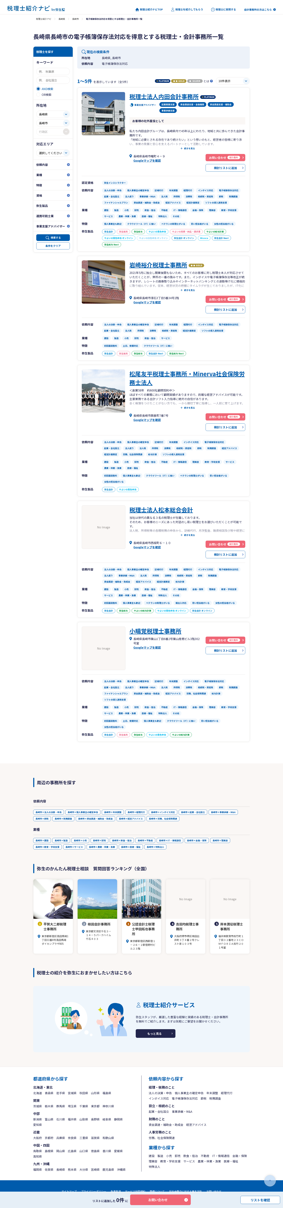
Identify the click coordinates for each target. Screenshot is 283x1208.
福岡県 (37, 1169)
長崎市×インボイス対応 (163, 812)
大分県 (83, 1169)
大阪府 (37, 1138)
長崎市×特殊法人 (155, 846)
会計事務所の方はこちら (258, 9)
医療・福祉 (231, 1161)
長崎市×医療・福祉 (131, 846)
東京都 (95, 1106)
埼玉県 (72, 1106)
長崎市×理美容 (220, 840)
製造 (160, 1156)
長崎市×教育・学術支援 (47, 846)
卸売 (177, 1156)
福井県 (72, 1119)
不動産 (205, 1156)
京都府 (49, 1138)
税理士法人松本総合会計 (161, 509)
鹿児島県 (108, 1169)
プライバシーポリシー (93, 1191)
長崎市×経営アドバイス (131, 818)
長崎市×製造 (61, 840)
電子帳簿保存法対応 (185, 1098)
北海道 (37, 1093)
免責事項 (116, 1191)
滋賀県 (95, 1138)
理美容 (153, 1161)
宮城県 (72, 1093)
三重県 (83, 1138)
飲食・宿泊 (190, 1156)
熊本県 (72, 1169)
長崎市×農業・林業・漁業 (102, 846)
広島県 (72, 1151)
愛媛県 (118, 1151)
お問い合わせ (158, 1199)
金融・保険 (239, 1156)
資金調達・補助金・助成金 (166, 1124)
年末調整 (212, 1093)
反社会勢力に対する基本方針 (185, 1191)
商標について (157, 1191)
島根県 (49, 1151)
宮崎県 (95, 1169)
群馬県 (60, 1106)
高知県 (37, 1156)
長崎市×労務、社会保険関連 (163, 818)
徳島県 (95, 1151)
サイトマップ (69, 1191)
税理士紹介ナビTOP (149, 9)
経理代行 (226, 1093)
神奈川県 (108, 1106)
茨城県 (37, 1106)
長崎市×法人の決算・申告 (49, 812)
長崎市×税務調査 (63, 818)
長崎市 (75, 18)
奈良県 (72, 1138)
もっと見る (154, 1033)
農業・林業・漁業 (209, 1161)
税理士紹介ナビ (43, 18)
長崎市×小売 (80, 840)
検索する (56, 237)
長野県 (95, 1119)
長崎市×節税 (42, 818)
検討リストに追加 (225, 168)
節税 (203, 1098)
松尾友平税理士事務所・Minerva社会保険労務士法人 (187, 378)
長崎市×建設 (42, 840)
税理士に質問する (223, 9)
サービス (189, 1161)
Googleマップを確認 (147, 160)
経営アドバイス (196, 1124)
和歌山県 (108, 1138)
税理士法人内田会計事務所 (164, 96)
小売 (169, 1156)
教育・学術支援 (170, 1161)
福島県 (107, 1093)
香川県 (107, 1151)
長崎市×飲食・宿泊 (122, 840)
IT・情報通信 (221, 1156)
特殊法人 (154, 1166)
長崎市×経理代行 (136, 812)
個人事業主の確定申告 (189, 1093)
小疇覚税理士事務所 (155, 631)
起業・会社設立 (159, 1111)
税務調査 (215, 1098)
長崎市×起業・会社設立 (193, 812)
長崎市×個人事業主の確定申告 (83, 812)
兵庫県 (60, 1138)
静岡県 (118, 1119)
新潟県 (37, 1119)
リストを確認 (260, 1199)
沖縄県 (121, 1169)
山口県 (83, 1151)
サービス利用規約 (135, 1191)
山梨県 (83, 1119)
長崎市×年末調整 (112, 812)
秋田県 (83, 1093)
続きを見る (189, 148)
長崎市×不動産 (145, 840)
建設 (151, 1156)
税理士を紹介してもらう (187, 9)
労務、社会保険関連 (162, 1138)
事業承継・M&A (182, 1111)
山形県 (95, 1093)
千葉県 (83, 1106)
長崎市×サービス (74, 846)
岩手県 (60, 1093)
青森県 (49, 1093)
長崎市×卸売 (99, 840)
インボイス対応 (159, 1098)
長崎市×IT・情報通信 (170, 840)
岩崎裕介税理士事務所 (158, 265)
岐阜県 (107, 1119)
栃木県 (49, 1106)
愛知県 (37, 1124)
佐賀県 (49, 1169)
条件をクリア (53, 246)
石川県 (60, 1119)
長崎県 (61, 18)
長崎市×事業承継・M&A (223, 812)
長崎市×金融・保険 (196, 840)
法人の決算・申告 (160, 1093)
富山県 (49, 1119)
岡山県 (60, 1151)
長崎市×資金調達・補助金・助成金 (95, 818)
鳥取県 (37, 1151)
